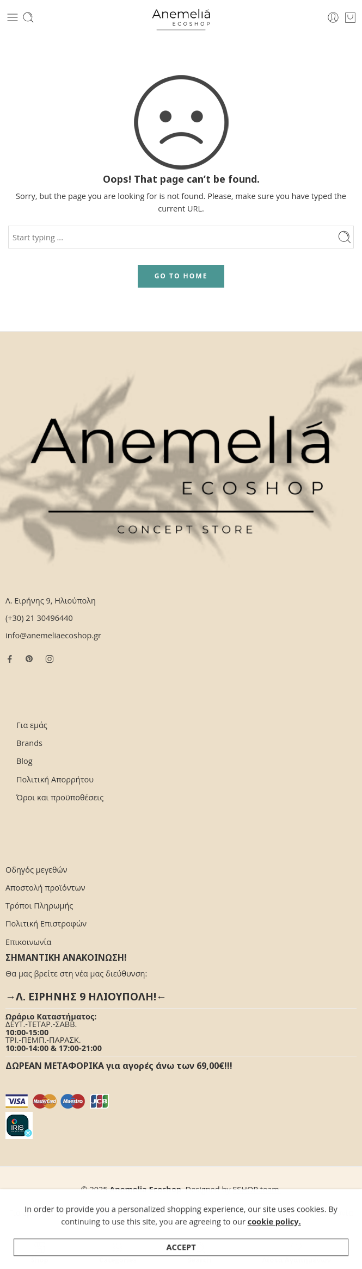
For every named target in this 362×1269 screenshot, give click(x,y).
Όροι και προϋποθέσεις (59, 797)
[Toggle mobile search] (28, 17)
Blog (24, 761)
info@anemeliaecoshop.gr (53, 635)
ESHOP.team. (256, 1189)
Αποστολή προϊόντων (45, 887)
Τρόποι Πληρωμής (39, 905)
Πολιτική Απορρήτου (55, 779)
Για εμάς (31, 725)
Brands (29, 743)
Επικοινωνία (28, 942)
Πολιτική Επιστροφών (46, 923)
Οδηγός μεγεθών (36, 869)
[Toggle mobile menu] (12, 17)
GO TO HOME (181, 276)
